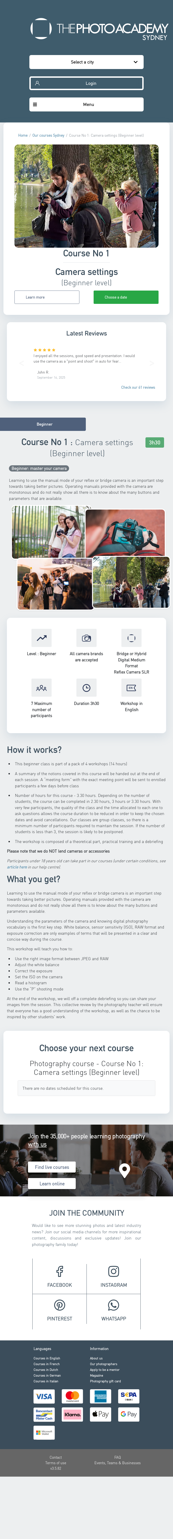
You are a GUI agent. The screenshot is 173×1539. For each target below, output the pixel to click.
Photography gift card (105, 1381)
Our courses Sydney (48, 135)
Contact (56, 1457)
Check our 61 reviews (138, 387)
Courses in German (47, 1375)
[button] (21, 362)
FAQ (117, 1457)
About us (96, 1358)
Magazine (96, 1375)
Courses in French (46, 1364)
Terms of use (55, 1462)
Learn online (51, 1184)
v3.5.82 (55, 1468)
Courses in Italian (45, 1381)
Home (23, 135)
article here (17, 866)
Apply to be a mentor (105, 1369)
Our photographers (103, 1364)
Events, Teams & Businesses (117, 1462)
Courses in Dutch (45, 1369)
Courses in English (46, 1358)
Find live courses (52, 1167)
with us (37, 1144)
